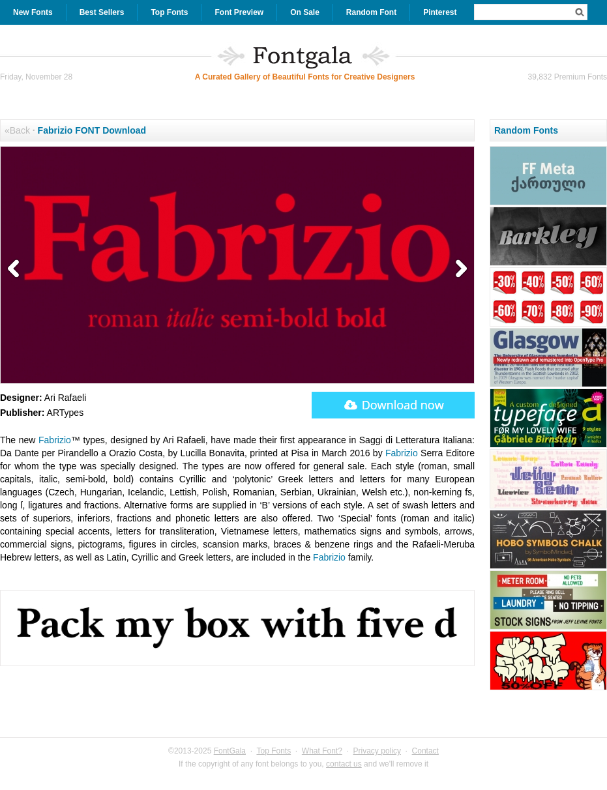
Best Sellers (102, 12)
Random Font (371, 12)
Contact (425, 750)
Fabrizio (54, 440)
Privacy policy (377, 750)
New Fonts (33, 12)
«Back (17, 130)
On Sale (304, 12)
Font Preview (239, 12)
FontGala (230, 750)
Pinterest (439, 12)
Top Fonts (169, 12)
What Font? (322, 750)
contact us (344, 763)
